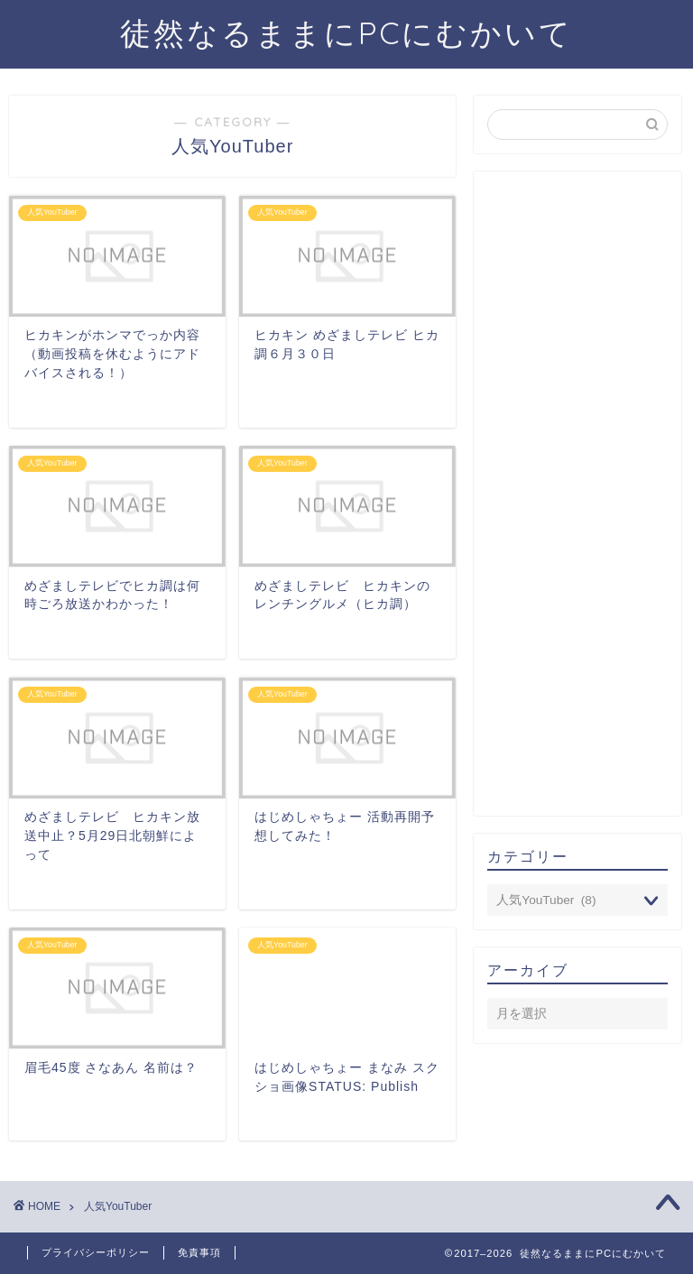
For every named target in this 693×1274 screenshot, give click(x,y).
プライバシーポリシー (96, 1252)
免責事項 (199, 1252)
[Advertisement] (577, 493)
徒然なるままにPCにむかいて (346, 33)
